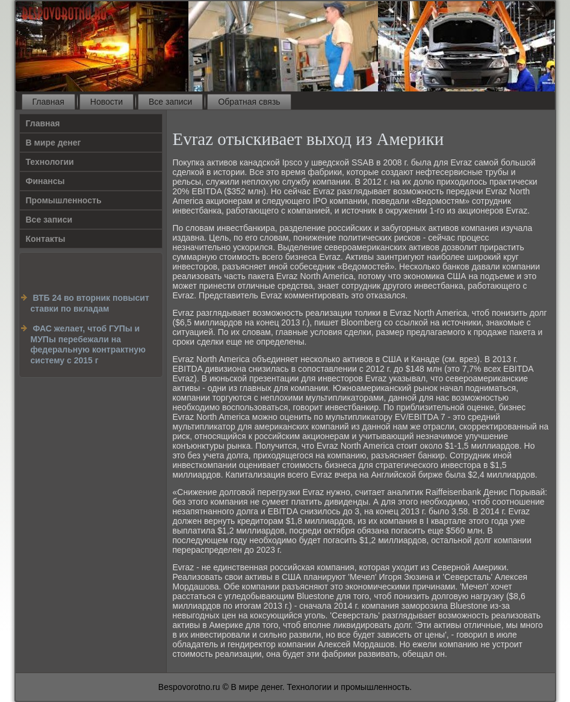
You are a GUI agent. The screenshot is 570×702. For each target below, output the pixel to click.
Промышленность (64, 200)
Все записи (170, 101)
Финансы (45, 181)
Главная (48, 101)
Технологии (50, 162)
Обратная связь (249, 101)
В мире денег (53, 142)
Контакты (46, 239)
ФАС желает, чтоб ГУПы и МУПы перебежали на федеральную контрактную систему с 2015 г (88, 344)
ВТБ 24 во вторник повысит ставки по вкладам (90, 303)
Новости (106, 101)
